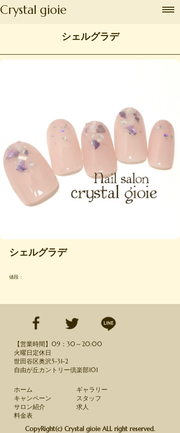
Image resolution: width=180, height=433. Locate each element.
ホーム (23, 390)
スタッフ (88, 398)
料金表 (23, 415)
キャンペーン (32, 398)
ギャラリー (92, 390)
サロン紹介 (29, 407)
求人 (82, 407)
